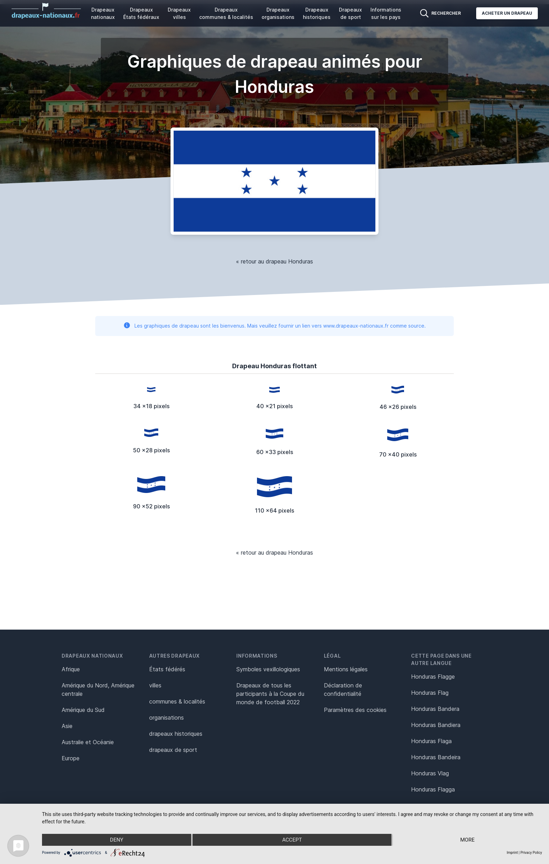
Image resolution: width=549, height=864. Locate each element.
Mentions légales (346, 669)
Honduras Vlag (430, 773)
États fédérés (167, 669)
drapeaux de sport (173, 749)
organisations (166, 717)
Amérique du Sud (83, 709)
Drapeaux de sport (350, 13)
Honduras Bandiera (435, 724)
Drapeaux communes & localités (226, 13)
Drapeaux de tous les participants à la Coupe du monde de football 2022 (270, 694)
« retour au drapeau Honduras (274, 261)
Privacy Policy (531, 853)
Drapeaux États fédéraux (141, 13)
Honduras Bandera (435, 708)
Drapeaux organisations (278, 13)
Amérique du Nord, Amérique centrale (98, 689)
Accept (292, 840)
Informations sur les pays (385, 13)
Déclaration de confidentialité (343, 689)
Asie (67, 725)
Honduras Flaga (431, 741)
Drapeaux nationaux (103, 13)
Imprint (512, 853)
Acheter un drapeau (507, 13)
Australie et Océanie (88, 742)
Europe (70, 758)
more (467, 840)
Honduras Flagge (433, 676)
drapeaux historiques (175, 733)
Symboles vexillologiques (268, 669)
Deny (116, 840)
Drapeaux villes (179, 13)
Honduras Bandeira (435, 757)
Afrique (71, 669)
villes (155, 685)
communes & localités (177, 701)
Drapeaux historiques (317, 13)
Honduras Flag (430, 692)
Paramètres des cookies (355, 709)
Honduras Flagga (433, 789)
